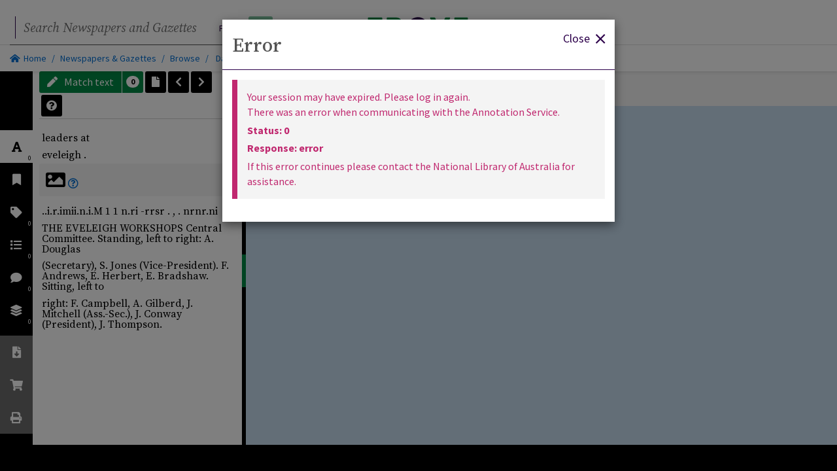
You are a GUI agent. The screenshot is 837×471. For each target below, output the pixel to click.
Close (584, 37)
